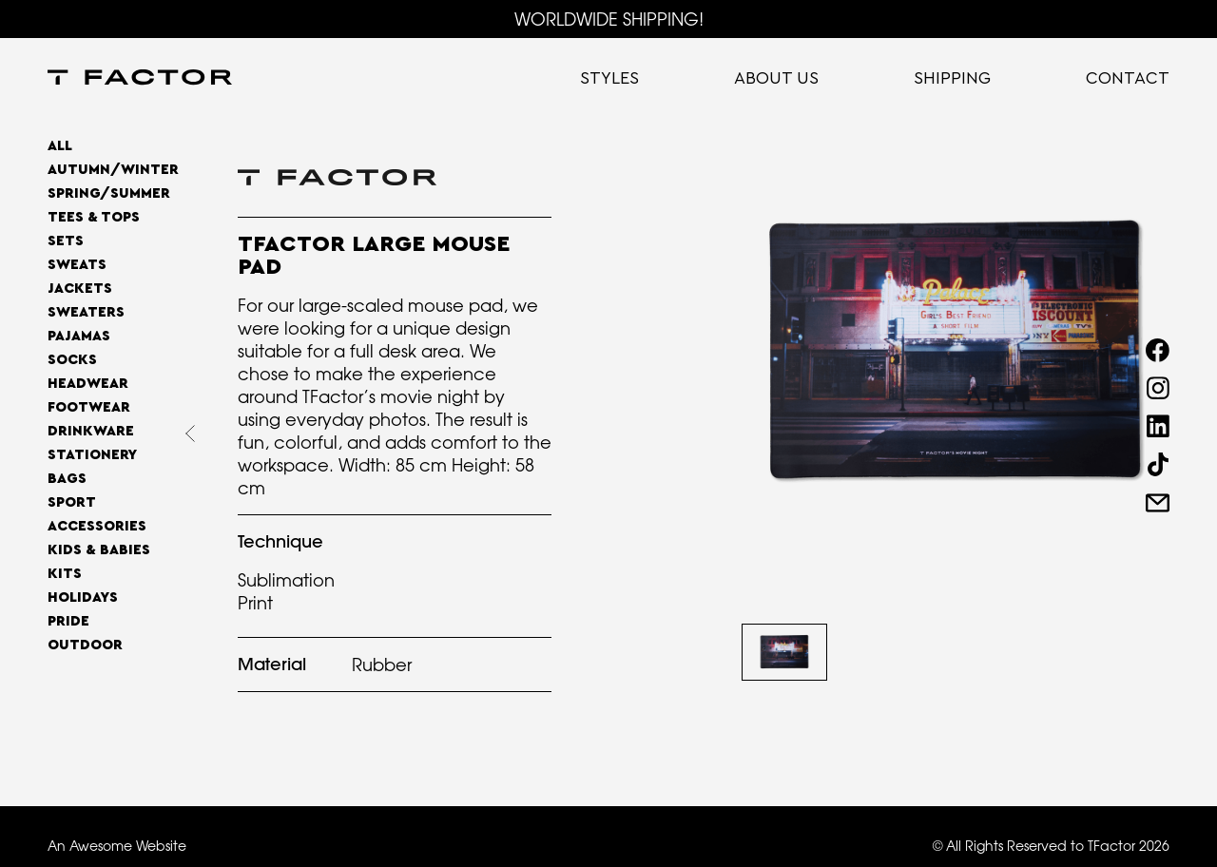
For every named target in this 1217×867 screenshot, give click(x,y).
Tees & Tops (94, 217)
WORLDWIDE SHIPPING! (609, 19)
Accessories (97, 526)
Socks (72, 360)
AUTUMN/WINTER (113, 170)
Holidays (83, 597)
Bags (67, 479)
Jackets (80, 288)
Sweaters (86, 312)
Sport (72, 502)
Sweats (77, 265)
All (60, 146)
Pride (68, 621)
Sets (66, 241)
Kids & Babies (99, 550)
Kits (65, 574)
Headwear (88, 383)
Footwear (89, 407)
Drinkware (91, 431)
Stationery (92, 455)
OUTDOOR (85, 645)
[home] (140, 79)
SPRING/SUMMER (109, 193)
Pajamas (79, 336)
